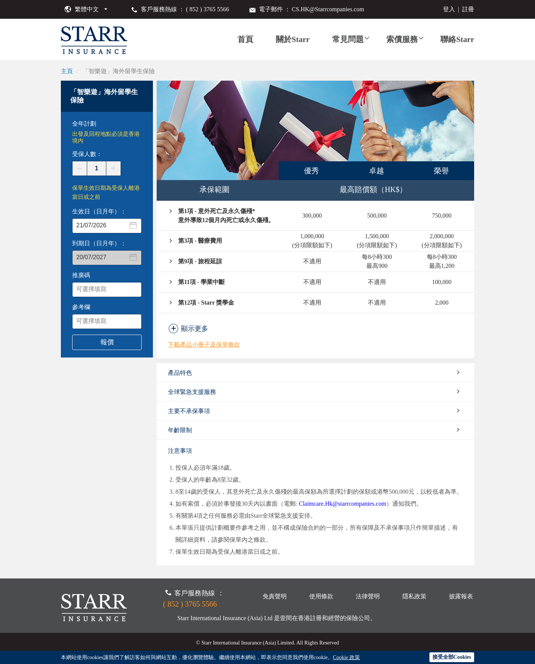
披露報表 (461, 596)
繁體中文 (87, 9)
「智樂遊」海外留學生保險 (119, 71)
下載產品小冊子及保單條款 (204, 344)
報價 (107, 342)
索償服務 (402, 39)
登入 (449, 9)
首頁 (245, 39)
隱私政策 (414, 596)
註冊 (468, 9)
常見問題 (348, 39)
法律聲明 (368, 596)
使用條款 (321, 596)
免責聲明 (275, 596)
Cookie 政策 (346, 657)
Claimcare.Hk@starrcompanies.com (342, 503)
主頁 (67, 71)
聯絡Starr (457, 39)
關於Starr (293, 39)
